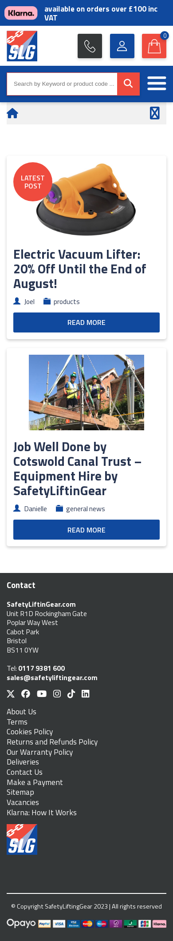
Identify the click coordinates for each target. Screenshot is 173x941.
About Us (21, 712)
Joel (29, 301)
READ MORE (86, 322)
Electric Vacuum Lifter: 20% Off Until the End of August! (79, 268)
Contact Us (25, 772)
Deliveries (23, 762)
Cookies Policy (30, 732)
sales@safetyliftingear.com (52, 677)
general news (85, 508)
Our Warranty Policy (40, 752)
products (67, 301)
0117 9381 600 (41, 668)
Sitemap (20, 792)
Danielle (35, 508)
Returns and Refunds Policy (52, 742)
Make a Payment (35, 782)
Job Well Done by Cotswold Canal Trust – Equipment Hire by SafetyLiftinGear (77, 468)
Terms (17, 722)
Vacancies (23, 802)
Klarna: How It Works (42, 813)
